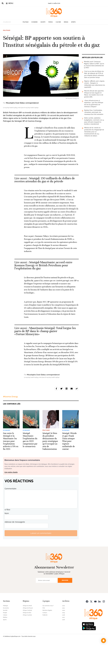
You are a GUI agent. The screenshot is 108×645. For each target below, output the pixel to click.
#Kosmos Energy (10, 397)
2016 (63, 619)
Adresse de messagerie (15, 522)
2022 (63, 605)
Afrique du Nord (27, 605)
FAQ (44, 608)
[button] (103, 640)
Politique (25, 22)
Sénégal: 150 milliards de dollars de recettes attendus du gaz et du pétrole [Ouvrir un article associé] (44, 179)
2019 (63, 612)
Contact (45, 612)
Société (43, 22)
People (50, 22)
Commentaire (10, 489)
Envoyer (65, 580)
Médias (66, 22)
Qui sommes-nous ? (48, 605)
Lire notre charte (11, 472)
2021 (63, 608)
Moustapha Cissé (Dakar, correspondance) (22, 103)
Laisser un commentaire (40, 533)
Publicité (45, 615)
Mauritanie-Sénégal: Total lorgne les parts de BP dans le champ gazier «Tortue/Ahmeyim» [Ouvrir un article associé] (45, 331)
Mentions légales (47, 610)
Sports (73, 22)
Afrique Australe (27, 615)
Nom (7, 513)
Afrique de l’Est (27, 612)
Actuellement (7, 22)
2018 (63, 615)
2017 (63, 617)
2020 (63, 610)
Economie (35, 22)
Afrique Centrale (27, 610)
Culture (58, 22)
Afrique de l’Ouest (28, 608)
